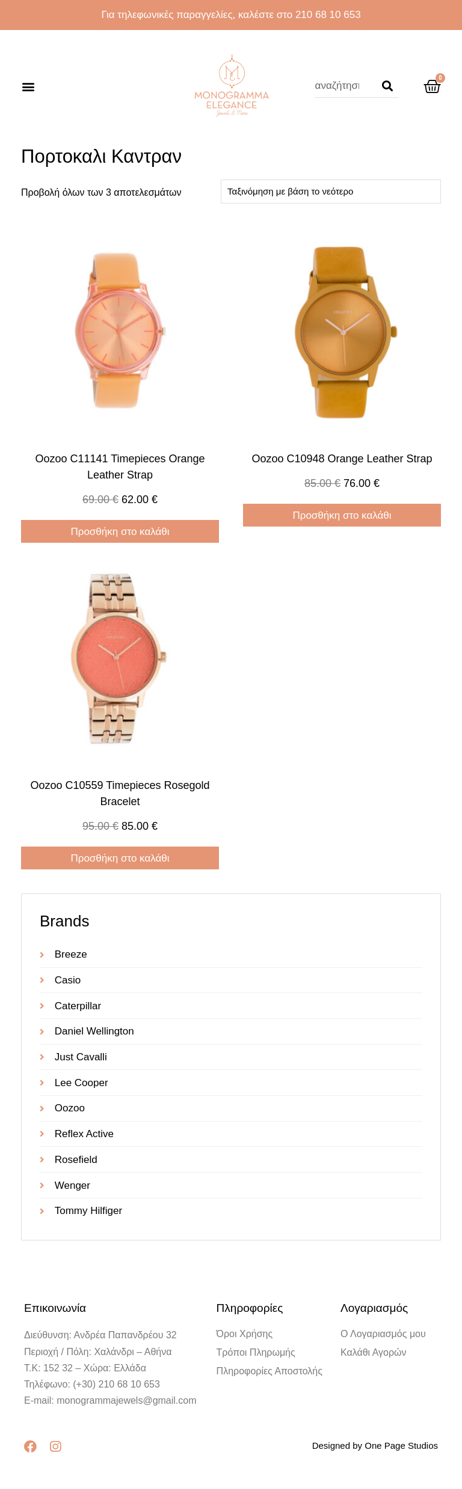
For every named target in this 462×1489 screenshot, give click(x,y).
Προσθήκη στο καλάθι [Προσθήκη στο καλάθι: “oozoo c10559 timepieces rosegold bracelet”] (119, 858)
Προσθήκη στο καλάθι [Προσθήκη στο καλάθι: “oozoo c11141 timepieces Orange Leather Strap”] (119, 531)
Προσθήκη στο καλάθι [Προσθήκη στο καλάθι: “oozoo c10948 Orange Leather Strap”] (341, 515)
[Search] (387, 85)
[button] (28, 86)
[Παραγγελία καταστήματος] (331, 192)
